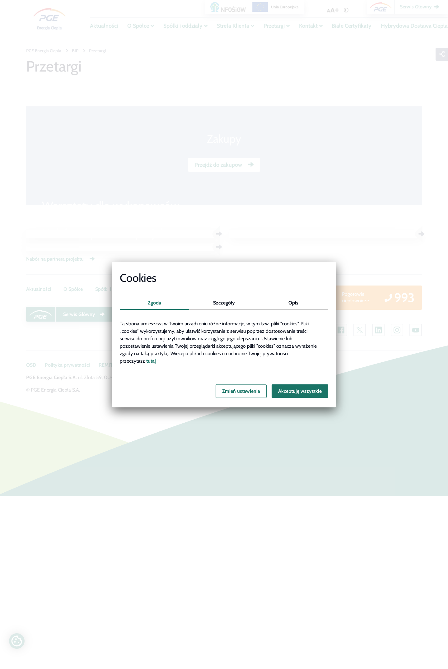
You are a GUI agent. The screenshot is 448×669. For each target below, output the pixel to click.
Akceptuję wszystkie (300, 391)
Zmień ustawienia (241, 391)
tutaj (151, 361)
